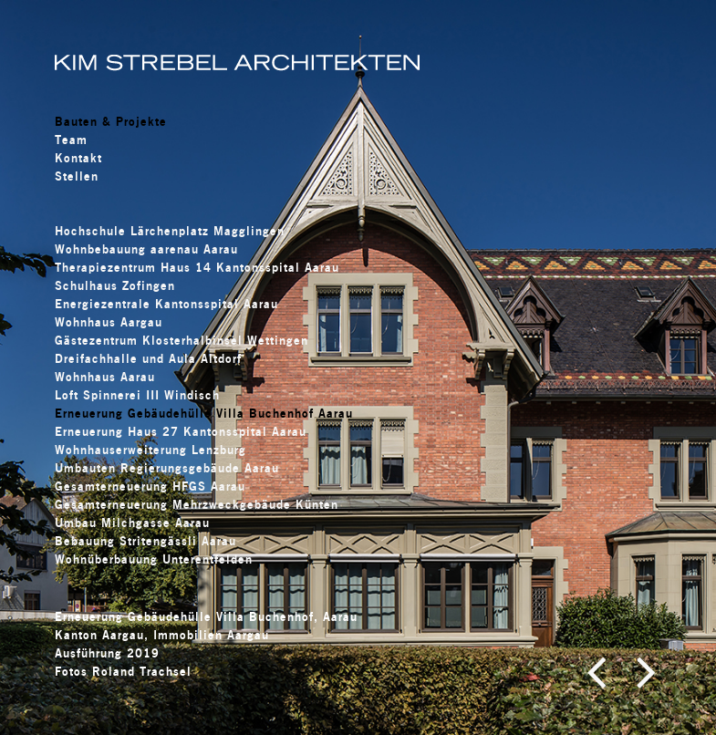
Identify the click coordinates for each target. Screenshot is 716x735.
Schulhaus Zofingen (115, 285)
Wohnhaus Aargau (108, 322)
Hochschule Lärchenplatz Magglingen (170, 230)
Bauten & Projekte (111, 121)
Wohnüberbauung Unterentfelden (154, 559)
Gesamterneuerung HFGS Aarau (150, 486)
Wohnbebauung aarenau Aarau (146, 249)
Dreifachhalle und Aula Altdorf (148, 358)
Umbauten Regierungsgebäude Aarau (167, 468)
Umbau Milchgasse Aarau (132, 522)
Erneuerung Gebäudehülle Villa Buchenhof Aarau (204, 413)
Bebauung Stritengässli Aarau (145, 540)
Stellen (77, 176)
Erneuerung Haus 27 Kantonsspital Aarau (180, 431)
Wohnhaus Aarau (105, 376)
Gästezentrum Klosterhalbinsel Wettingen (181, 340)
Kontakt (78, 157)
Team (71, 139)
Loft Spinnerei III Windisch (137, 395)
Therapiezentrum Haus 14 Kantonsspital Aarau (197, 267)
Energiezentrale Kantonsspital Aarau (166, 303)
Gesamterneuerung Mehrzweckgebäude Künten (196, 504)
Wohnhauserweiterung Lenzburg (150, 449)
